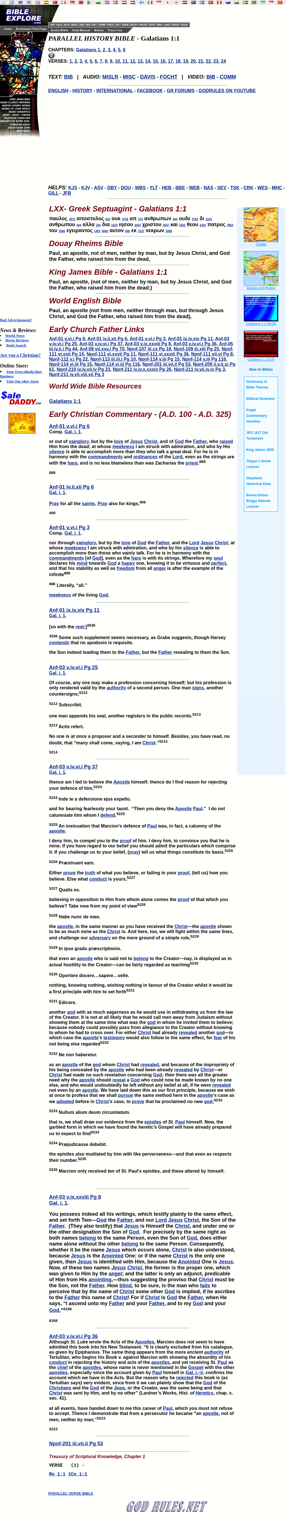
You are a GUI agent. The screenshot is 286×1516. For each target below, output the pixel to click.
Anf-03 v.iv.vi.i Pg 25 (73, 667)
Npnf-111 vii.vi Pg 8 (212, 354)
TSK (234, 187)
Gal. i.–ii (194, 1372)
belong (141, 958)
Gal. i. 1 (72, 431)
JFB (66, 193)
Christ (150, 441)
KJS (72, 187)
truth (90, 872)
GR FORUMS (181, 90)
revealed (188, 1032)
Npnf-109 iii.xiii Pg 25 (196, 349)
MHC (277, 187)
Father (200, 441)
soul (218, 558)
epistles (152, 1122)
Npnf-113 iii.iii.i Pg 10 (113, 359)
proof (125, 840)
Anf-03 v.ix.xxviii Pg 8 (148, 343)
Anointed (112, 1256)
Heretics (204, 1393)
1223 (209, 219)
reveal (118, 1080)
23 (215, 61)
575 (140, 219)
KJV (85, 187)
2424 (137, 225)
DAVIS (147, 77)
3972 (72, 219)
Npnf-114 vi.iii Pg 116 (117, 364)
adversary (100, 937)
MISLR (110, 77)
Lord (178, 456)
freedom (125, 568)
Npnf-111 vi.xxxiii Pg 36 (163, 354)
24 (223, 61)
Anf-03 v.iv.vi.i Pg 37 (100, 343)
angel (115, 1273)
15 (155, 61)
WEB (194, 187)
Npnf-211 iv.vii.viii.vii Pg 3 (76, 374)
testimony (114, 1037)
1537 (141, 231)
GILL (53, 193)
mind (82, 563)
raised (226, 441)
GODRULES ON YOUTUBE (227, 90)
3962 (230, 225)
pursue (125, 1095)
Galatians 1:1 (65, 401)
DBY (112, 187)
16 (162, 61)
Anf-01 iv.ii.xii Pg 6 (107, 338)
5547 (166, 225)
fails (205, 1285)
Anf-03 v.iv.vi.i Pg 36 (194, 343)
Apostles (144, 1341)
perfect (218, 563)
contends (59, 642)
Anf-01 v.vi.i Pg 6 (67, 338)
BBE (180, 187)
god (71, 1012)
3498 (169, 231)
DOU (126, 187)
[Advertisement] (22, 227)
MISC (129, 77)
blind (125, 1285)
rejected (185, 1377)
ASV (98, 187)
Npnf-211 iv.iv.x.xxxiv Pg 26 (142, 369)
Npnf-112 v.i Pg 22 (68, 359)
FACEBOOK (150, 90)
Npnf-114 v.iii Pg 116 (204, 359)
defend (107, 815)
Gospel (195, 1367)
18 (177, 61)
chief (62, 1367)
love (118, 441)
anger (159, 568)
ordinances (145, 456)
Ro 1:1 (57, 1476)
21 (200, 61)
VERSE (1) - (68, 1466)
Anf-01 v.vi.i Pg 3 (148, 338)
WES (262, 187)
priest (192, 463)
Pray (54, 503)
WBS (140, 187)
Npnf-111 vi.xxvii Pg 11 (111, 354)
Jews (119, 1387)
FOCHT (168, 77)
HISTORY (82, 90)
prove (69, 872)
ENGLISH (58, 90)
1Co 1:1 (77, 1476)
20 (193, 61)
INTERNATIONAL (114, 90)
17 (170, 61)
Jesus (136, 441)
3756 (125, 219)
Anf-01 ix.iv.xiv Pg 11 (190, 338)
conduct (98, 879)
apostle (57, 831)
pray (134, 852)
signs (198, 687)
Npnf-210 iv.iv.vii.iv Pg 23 (83, 369)
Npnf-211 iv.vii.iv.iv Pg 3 (199, 369)
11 (125, 61)
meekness (123, 446)
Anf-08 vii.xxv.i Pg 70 (102, 349)
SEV (221, 187)
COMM (228, 77)
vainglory (79, 441)
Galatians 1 (88, 49)
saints (88, 503)
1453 (97, 231)
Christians (60, 1387)
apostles (160, 1362)
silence (56, 451)
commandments (105, 456)
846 (127, 231)
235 (98, 225)
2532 (182, 225)
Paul (198, 808)
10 (117, 61)
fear (218, 1037)
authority (116, 687)
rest (79, 626)
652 (108, 219)
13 (140, 61)
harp (72, 463)
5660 (105, 231)
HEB (166, 187)
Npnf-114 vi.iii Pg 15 (70, 364)
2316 (203, 225)
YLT (154, 187)
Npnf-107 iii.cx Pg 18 (149, 349)
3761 (195, 219)
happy (128, 563)
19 (185, 61)
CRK (248, 187)
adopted (65, 1101)
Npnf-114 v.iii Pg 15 (159, 359)
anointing (100, 1279)
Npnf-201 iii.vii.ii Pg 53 (166, 364)
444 (175, 219)
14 (147, 61)
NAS (208, 187)
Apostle (121, 782)
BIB (68, 77)
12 (132, 61)
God (179, 441)
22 (208, 61)
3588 (62, 231)
